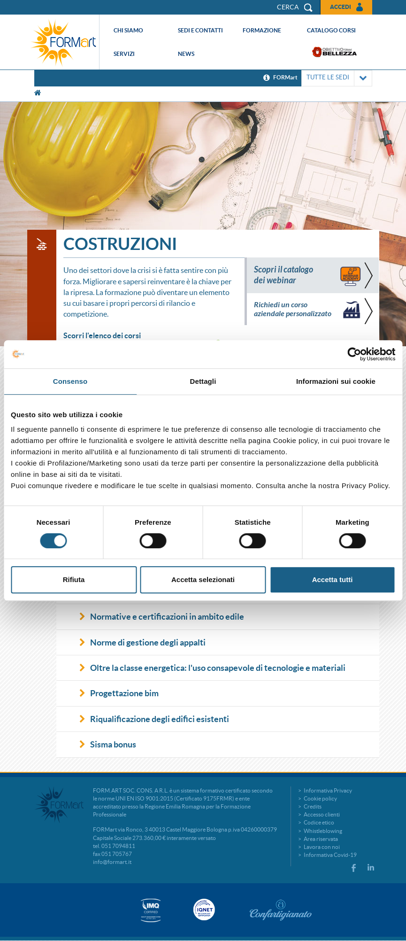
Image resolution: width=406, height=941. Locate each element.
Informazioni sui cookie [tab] (335, 381)
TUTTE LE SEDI (336, 78)
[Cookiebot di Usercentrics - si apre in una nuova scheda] (354, 354)
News (186, 54)
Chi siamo (128, 30)
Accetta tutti (332, 579)
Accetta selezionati (203, 579)
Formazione (262, 30)
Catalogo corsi (331, 30)
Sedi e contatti (200, 30)
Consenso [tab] (70, 381)
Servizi (124, 54)
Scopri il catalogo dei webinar (283, 275)
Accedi (340, 7)
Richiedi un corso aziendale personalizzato (292, 309)
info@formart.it (112, 862)
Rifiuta (74, 579)
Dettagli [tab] (203, 381)
